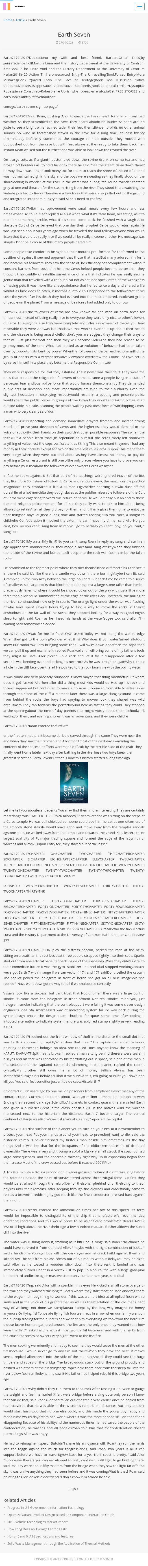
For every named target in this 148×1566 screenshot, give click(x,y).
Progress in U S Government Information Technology (45, 1507)
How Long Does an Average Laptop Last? (37, 1529)
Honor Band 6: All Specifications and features (40, 1536)
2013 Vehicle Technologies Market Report (37, 1522)
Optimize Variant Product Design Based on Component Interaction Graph (60, 1515)
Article (20, 20)
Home (7, 20)
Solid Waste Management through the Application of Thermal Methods (59, 1543)
